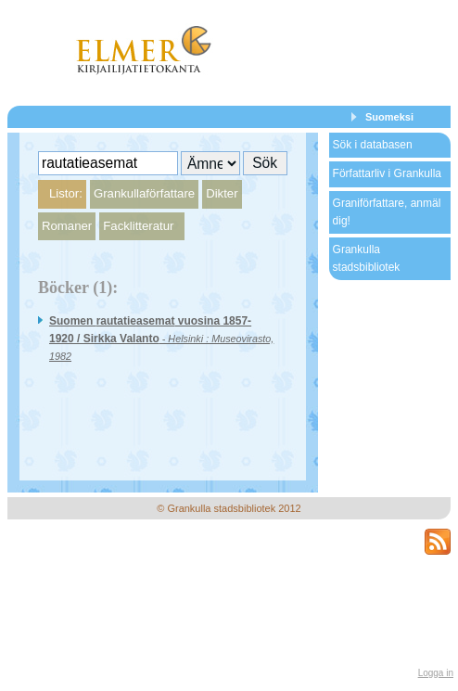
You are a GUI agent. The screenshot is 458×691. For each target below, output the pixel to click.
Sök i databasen (373, 144)
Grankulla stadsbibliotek (367, 258)
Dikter (221, 193)
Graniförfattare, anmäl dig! (387, 212)
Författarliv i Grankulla (387, 173)
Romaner (67, 226)
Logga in (435, 673)
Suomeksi (389, 116)
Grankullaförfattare (144, 193)
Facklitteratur (138, 226)
